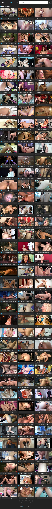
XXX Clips (9, 2)
